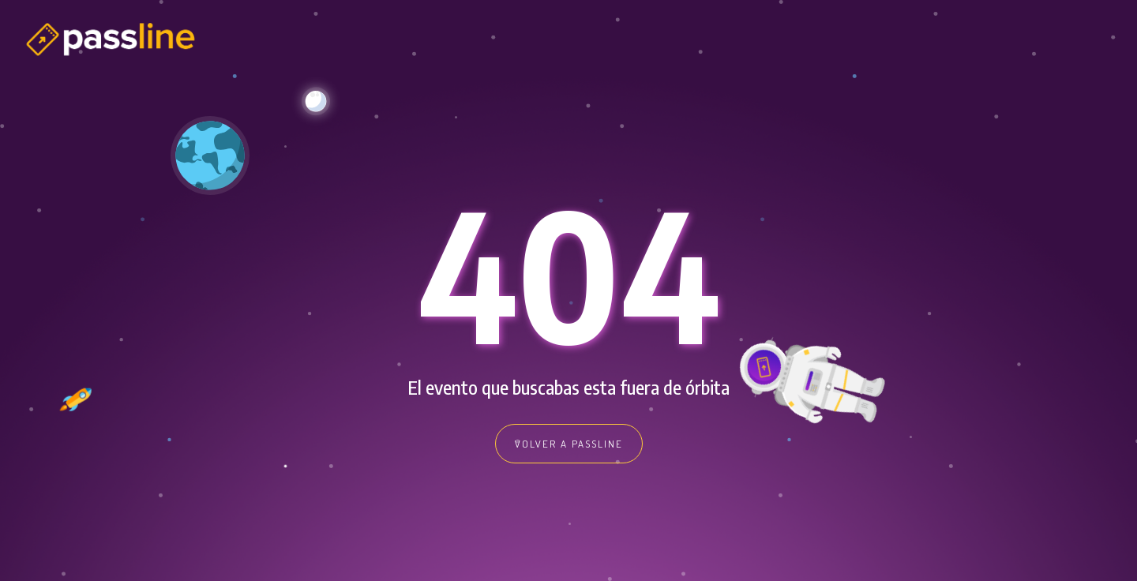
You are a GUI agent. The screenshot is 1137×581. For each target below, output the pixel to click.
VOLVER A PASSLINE (569, 443)
